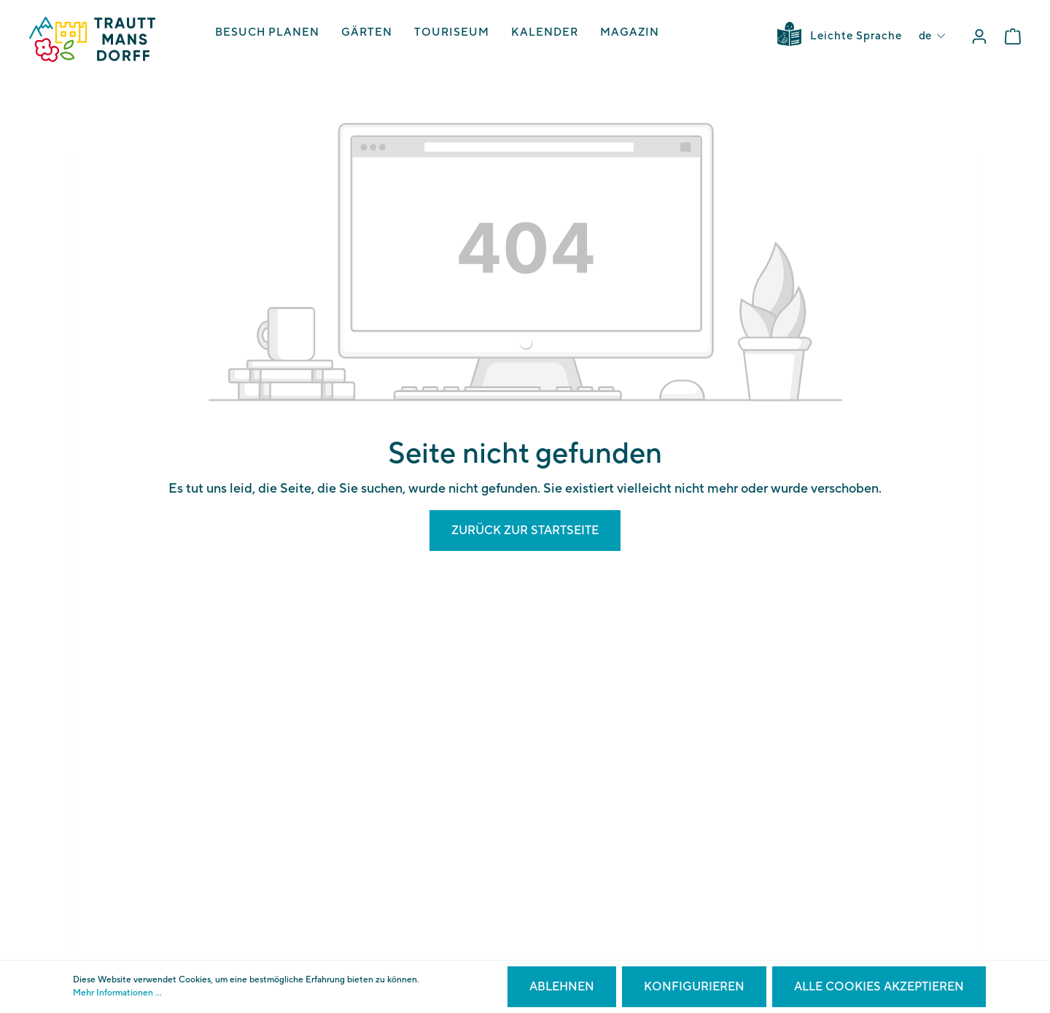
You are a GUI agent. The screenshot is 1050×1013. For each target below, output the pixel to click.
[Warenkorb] (1013, 37)
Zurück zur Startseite (525, 530)
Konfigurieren (694, 986)
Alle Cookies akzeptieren (879, 986)
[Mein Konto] (979, 37)
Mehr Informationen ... (117, 992)
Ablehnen (561, 986)
